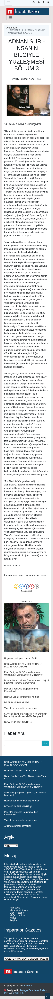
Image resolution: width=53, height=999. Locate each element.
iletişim (13, 920)
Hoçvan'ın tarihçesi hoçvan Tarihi (20, 658)
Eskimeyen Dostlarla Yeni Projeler (26, 651)
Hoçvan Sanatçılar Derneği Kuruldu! (22, 697)
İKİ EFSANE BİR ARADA (16, 702)
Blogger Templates (29, 990)
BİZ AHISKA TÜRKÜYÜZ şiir (18, 722)
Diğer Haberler (17, 913)
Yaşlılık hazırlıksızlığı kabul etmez (21, 708)
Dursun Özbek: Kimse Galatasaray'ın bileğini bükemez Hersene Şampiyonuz (26, 681)
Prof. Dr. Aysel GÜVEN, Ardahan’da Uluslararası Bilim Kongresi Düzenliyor (23, 673)
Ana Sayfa (11, 28)
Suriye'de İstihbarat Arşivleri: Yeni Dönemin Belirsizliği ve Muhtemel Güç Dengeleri (25, 715)
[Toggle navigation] (8, 3)
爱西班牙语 (18, 993)
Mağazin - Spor (17, 915)
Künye (13, 918)
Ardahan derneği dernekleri (17, 826)
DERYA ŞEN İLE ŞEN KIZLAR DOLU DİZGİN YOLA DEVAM (22, 665)
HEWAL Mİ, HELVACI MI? (26, 625)
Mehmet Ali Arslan (19, 910)
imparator (27, 985)
